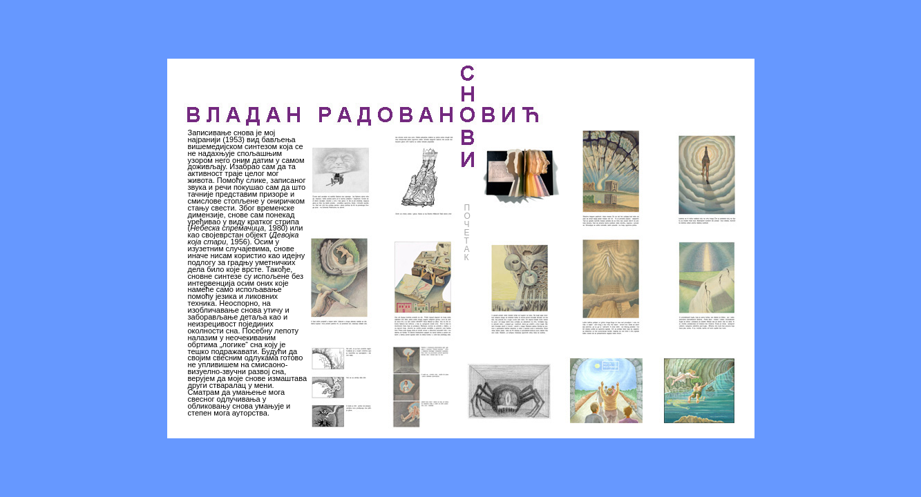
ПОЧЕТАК (467, 232)
